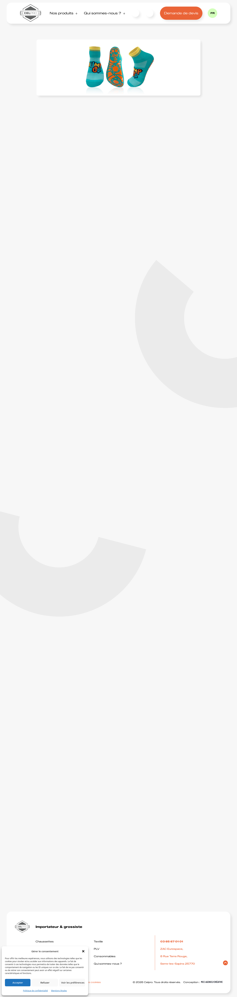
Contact (135, 13)
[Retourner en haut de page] (225, 963)
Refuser (44, 982)
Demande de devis (181, 13)
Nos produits (61, 13)
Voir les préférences (72, 982)
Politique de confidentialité (35, 990)
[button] (83, 951)
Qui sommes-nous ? (102, 13)
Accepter (18, 982)
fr (213, 13)
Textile (98, 941)
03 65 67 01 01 (148, 13)
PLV (96, 948)
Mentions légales (59, 990)
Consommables (105, 956)
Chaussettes (45, 941)
